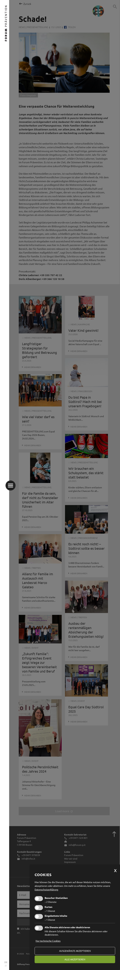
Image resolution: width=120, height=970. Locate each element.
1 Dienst (50, 910)
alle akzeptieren (75, 959)
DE (5, 962)
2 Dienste (50, 901)
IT (6, 965)
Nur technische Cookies (48, 940)
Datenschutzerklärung (46, 889)
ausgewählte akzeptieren (75, 950)
